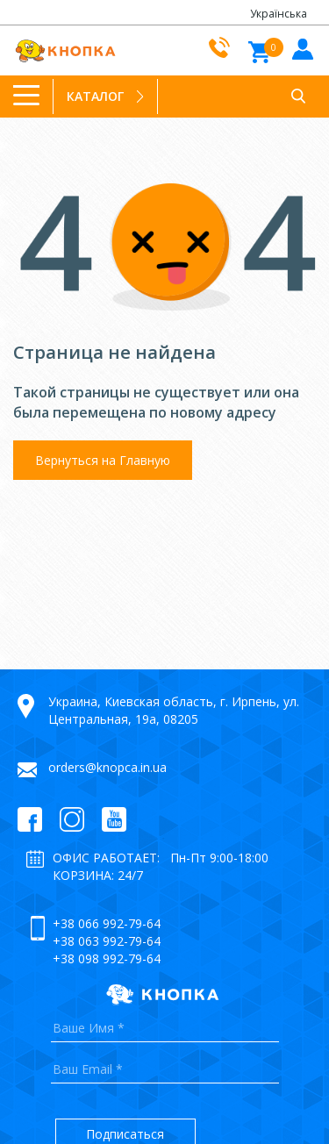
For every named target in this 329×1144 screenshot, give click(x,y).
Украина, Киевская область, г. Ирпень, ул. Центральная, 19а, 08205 (173, 710)
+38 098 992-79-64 (107, 958)
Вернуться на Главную (102, 460)
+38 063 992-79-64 (107, 941)
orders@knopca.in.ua (107, 767)
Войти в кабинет (300, 48)
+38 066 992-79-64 (107, 923)
